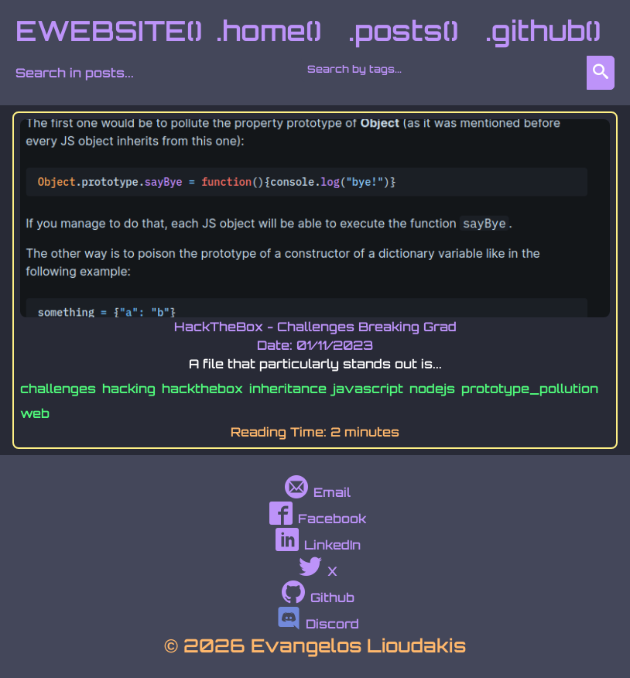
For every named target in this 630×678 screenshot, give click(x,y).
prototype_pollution (529, 388)
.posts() (403, 30)
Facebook (317, 518)
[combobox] (447, 69)
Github (318, 597)
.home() (268, 30)
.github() (543, 30)
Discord (318, 624)
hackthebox (202, 388)
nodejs (432, 388)
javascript (368, 388)
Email (318, 492)
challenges (58, 388)
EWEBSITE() (108, 30)
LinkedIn (318, 545)
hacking (129, 388)
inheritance (288, 388)
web (35, 413)
